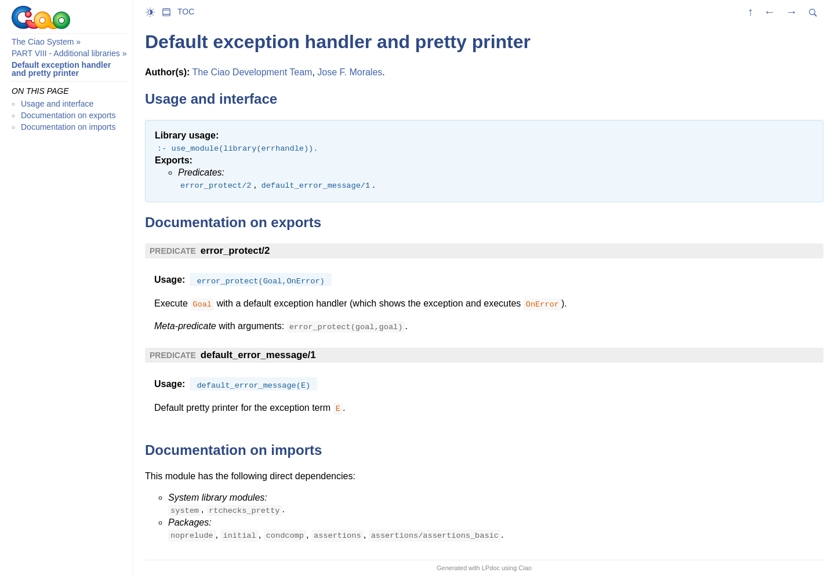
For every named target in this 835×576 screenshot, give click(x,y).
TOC (185, 11)
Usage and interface (57, 103)
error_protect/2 (235, 250)
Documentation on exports (68, 115)
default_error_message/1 (258, 354)
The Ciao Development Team (252, 72)
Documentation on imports (68, 127)
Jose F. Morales (349, 72)
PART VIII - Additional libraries (66, 53)
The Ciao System (43, 41)
